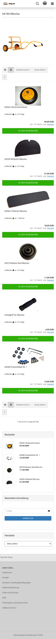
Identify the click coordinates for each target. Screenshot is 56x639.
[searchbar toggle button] (37, 3)
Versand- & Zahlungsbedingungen (16, 582)
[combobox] (23, 70)
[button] (5, 70)
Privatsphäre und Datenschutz (15, 603)
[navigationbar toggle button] (52, 3)
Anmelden (28, 518)
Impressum (7, 572)
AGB (4, 598)
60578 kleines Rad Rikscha (16, 263)
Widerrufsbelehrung (10, 587)
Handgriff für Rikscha (14, 315)
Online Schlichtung (10, 592)
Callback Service (9, 608)
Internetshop (18, 635)
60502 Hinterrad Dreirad (15, 107)
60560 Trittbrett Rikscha (15, 211)
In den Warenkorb (28, 131)
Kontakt (5, 577)
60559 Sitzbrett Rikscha (15, 159)
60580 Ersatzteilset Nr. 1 (15, 367)
